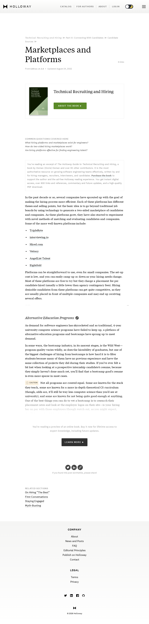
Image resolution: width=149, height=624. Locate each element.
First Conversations (36, 497)
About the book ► (70, 105)
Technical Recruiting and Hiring (43, 37)
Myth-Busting (33, 505)
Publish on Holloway (74, 555)
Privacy (74, 581)
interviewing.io (39, 237)
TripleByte (36, 230)
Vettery (34, 251)
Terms (74, 577)
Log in (115, 6)
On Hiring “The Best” (37, 492)
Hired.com (36, 244)
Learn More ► (74, 442)
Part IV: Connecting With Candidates (84, 37)
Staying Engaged (34, 501)
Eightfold (35, 265)
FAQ (74, 545)
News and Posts (74, 541)
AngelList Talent (40, 258)
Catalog (66, 6)
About (103, 6)
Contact (74, 559)
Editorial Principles (75, 550)
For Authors (85, 6)
